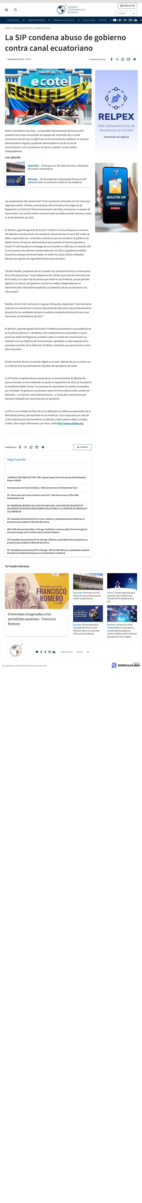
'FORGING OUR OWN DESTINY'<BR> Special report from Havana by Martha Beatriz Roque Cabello (46, 479)
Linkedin (54, 652)
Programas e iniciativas (64, 20)
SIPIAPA (8, 28)
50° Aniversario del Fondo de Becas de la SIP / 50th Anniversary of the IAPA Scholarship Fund (43, 497)
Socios (134, 20)
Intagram (49, 652)
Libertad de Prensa (36, 20)
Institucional (13, 20)
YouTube (37, 652)
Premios (118, 20)
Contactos (79, 652)
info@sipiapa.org (66, 652)
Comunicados (89, 20)
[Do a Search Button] (14, 9)
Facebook (41, 652)
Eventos (102, 20)
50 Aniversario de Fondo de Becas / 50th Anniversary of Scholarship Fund (42, 487)
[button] (127, 6)
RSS (87, 652)
